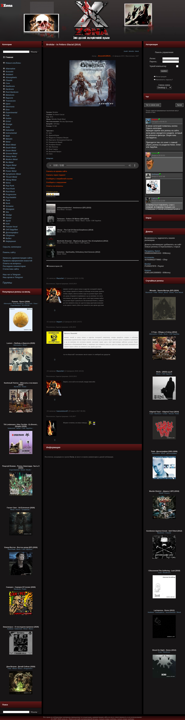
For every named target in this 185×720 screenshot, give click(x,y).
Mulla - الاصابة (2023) (164, 372)
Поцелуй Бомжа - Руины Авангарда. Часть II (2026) (20, 467)
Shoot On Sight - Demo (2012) (164, 650)
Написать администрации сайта (17, 258)
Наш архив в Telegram (13, 277)
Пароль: (153, 62)
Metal (137, 51)
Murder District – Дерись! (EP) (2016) (164, 491)
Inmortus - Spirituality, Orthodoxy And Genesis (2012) (78, 252)
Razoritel (60, 278)
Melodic (131, 51)
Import (59, 322)
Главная (9, 57)
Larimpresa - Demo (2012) (164, 610)
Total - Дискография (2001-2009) (164, 451)
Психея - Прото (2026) (21, 301)
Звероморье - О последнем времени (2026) (21, 627)
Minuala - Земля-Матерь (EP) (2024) (164, 290)
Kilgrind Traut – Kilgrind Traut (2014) (164, 412)
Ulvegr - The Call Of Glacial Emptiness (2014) (75, 230)
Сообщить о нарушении (56, 182)
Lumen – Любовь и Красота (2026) (21, 343)
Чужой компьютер (158, 66)
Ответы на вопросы (12, 263)
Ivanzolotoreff (62, 411)
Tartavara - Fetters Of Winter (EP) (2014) (73, 219)
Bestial (148, 264)
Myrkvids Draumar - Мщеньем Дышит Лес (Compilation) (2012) (82, 241)
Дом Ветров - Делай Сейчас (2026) (20, 666)
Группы (7, 282)
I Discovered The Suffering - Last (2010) (164, 571)
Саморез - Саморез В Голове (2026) (21, 587)
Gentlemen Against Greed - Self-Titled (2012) (164, 531)
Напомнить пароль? (164, 80)
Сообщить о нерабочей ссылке (59, 179)
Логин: (153, 58)
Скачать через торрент (55, 175)
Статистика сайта (11, 269)
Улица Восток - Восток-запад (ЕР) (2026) (21, 547)
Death (126, 51)
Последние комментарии (14, 266)
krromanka (149, 257)
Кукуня (148, 270)
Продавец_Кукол (152, 251)
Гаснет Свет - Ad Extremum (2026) (21, 508)
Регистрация (161, 76)
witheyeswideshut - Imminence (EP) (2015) (74, 208)
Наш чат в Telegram (12, 275)
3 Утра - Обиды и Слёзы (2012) (164, 332)
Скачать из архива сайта (56, 171)
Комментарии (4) (54, 266)
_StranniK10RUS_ (104, 56)
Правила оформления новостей (17, 261)
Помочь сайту (9, 252)
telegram (49, 158)
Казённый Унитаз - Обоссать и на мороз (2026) (21, 384)
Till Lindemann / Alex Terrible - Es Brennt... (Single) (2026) (21, 425)
